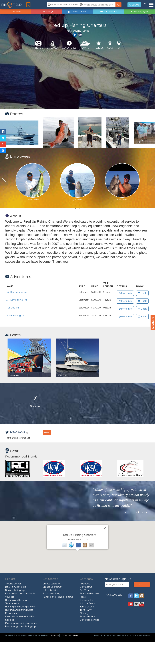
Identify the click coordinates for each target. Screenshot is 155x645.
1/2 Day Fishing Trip (16, 292)
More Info (125, 293)
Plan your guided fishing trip (20, 626)
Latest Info (66, 635)
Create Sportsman (52, 587)
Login (145, 3)
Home (75, 635)
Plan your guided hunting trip (21, 623)
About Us (85, 583)
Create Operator (52, 583)
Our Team (85, 590)
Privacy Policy (87, 616)
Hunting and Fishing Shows (20, 606)
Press (82, 596)
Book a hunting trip (15, 587)
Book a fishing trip (15, 590)
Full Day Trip (13, 307)
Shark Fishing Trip (15, 315)
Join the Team (87, 603)
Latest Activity (50, 590)
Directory (55, 635)
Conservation (87, 600)
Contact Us (86, 587)
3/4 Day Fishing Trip (16, 300)
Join (145, 6)
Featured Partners (89, 593)
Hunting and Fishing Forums (58, 596)
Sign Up (141, 584)
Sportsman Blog (51, 593)
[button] (77, 553)
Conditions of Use (89, 619)
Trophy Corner (13, 583)
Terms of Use (87, 606)
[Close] (104, 528)
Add (47, 432)
